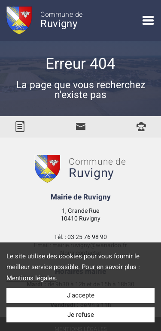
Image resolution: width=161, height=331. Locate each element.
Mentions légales (31, 278)
